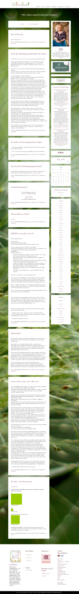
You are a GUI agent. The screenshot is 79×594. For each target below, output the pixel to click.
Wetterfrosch (61, 288)
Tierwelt (61, 279)
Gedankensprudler (61, 571)
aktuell (61, 203)
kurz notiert (13, 43)
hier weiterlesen (37, 172)
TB (35, 42)
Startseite (38, 6)
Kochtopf (61, 243)
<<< (53, 169)
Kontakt (48, 6)
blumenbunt (61, 212)
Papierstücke (61, 304)
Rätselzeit (61, 268)
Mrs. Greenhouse (61, 322)
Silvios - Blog (60, 558)
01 (58, 174)
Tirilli (58, 577)
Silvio (61, 306)
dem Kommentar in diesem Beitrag (23, 59)
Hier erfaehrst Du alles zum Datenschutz (48, 592)
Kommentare (28, 42)
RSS (33, 42)
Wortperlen (59, 568)
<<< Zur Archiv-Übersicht (33, 24)
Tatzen (61, 275)
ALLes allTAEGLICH (62, 564)
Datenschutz (60, 6)
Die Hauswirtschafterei (61, 308)
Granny (61, 241)
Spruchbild (61, 270)
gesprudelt (13, 131)
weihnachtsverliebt (61, 286)
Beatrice (13, 42)
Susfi (58, 578)
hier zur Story (30, 197)
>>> (68, 169)
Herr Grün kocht (61, 319)
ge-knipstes (61, 228)
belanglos (60, 210)
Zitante (59, 560)
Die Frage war (14, 486)
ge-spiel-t (60, 234)
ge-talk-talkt (61, 237)
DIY (61, 221)
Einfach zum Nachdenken (63, 574)
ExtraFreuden (61, 223)
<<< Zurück (21, 24)
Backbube (61, 313)
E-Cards (61, 194)
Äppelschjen (61, 205)
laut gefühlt (61, 250)
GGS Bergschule (61, 580)
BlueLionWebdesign (61, 584)
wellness (61, 284)
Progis (61, 266)
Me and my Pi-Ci (61, 255)
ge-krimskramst (61, 230)
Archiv (43, 6)
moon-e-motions (61, 257)
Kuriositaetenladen (61, 317)
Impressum (54, 6)
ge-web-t (13, 156)
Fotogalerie (67, 6)
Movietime (61, 259)
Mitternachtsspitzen (61, 567)
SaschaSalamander (61, 573)
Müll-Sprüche (61, 261)
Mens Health (15, 151)
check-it (12, 534)
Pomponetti (61, 310)
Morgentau (59, 570)
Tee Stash (61, 277)
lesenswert (13, 203)
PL (38, 42)
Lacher (61, 248)
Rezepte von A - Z (61, 192)
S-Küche (61, 315)
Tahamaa (59, 575)
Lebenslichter (60, 565)
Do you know (61, 219)
